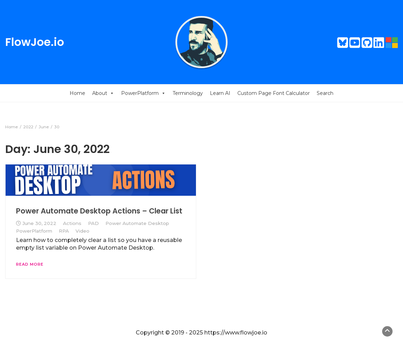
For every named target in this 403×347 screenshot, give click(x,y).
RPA (64, 231)
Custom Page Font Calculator (273, 93)
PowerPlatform (143, 93)
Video (82, 231)
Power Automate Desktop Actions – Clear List (99, 211)
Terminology (188, 93)
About (103, 93)
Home (77, 93)
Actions (72, 223)
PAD (93, 223)
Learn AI (220, 93)
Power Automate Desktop (137, 223)
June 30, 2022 (39, 223)
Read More (30, 264)
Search (325, 93)
